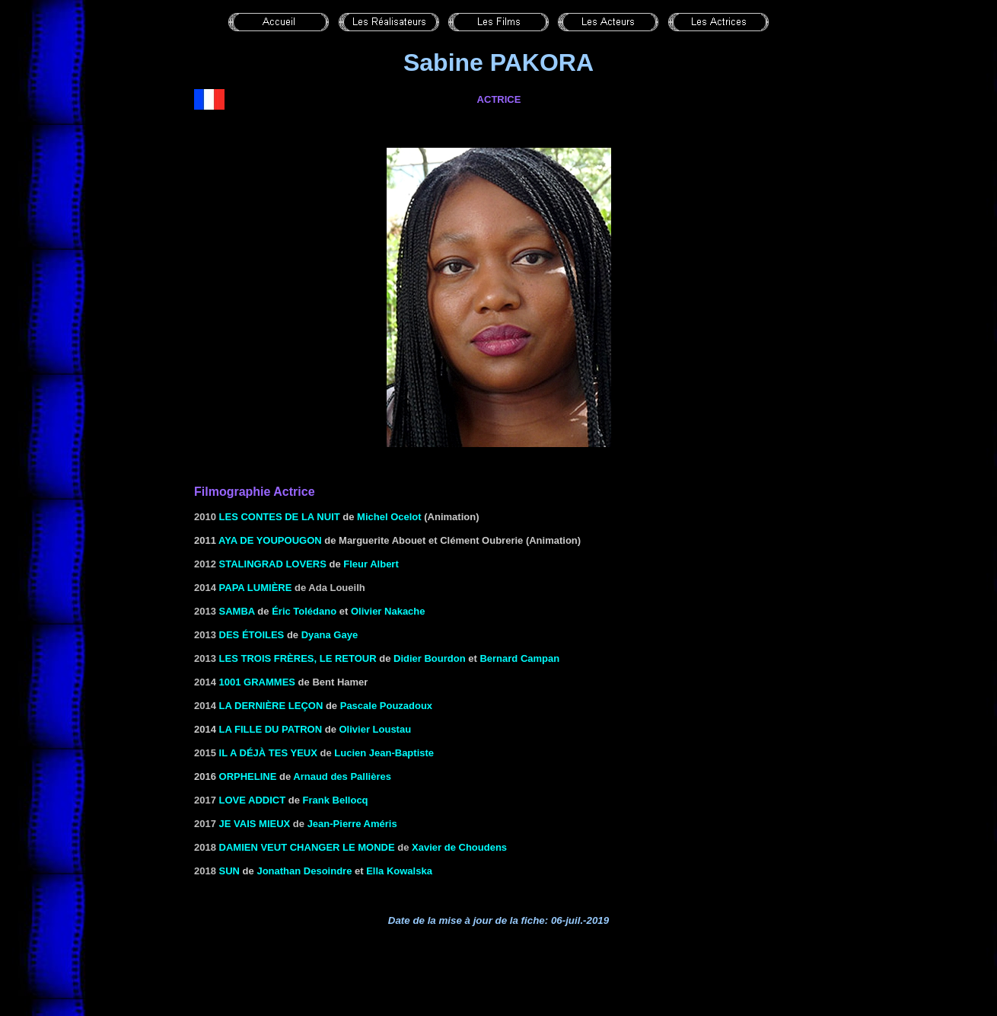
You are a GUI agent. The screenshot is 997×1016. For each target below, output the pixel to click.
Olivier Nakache (388, 611)
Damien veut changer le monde (307, 847)
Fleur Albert (370, 564)
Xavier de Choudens (459, 847)
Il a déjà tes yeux (268, 753)
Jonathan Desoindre (304, 871)
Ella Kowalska (399, 871)
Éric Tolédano (304, 611)
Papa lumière (255, 587)
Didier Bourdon (429, 658)
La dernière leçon (271, 705)
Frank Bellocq (335, 800)
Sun (229, 871)
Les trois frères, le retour (298, 658)
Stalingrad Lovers (272, 564)
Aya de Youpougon (270, 540)
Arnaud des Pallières (342, 776)
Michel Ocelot (389, 516)
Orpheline (248, 776)
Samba (237, 611)
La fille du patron (271, 729)
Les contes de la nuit (279, 516)
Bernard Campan (519, 658)
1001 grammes (257, 682)
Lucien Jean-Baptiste (384, 753)
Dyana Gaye (329, 635)
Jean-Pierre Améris (352, 823)
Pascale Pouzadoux (386, 705)
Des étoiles (252, 635)
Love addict (252, 800)
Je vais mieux (255, 823)
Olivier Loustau (375, 729)
